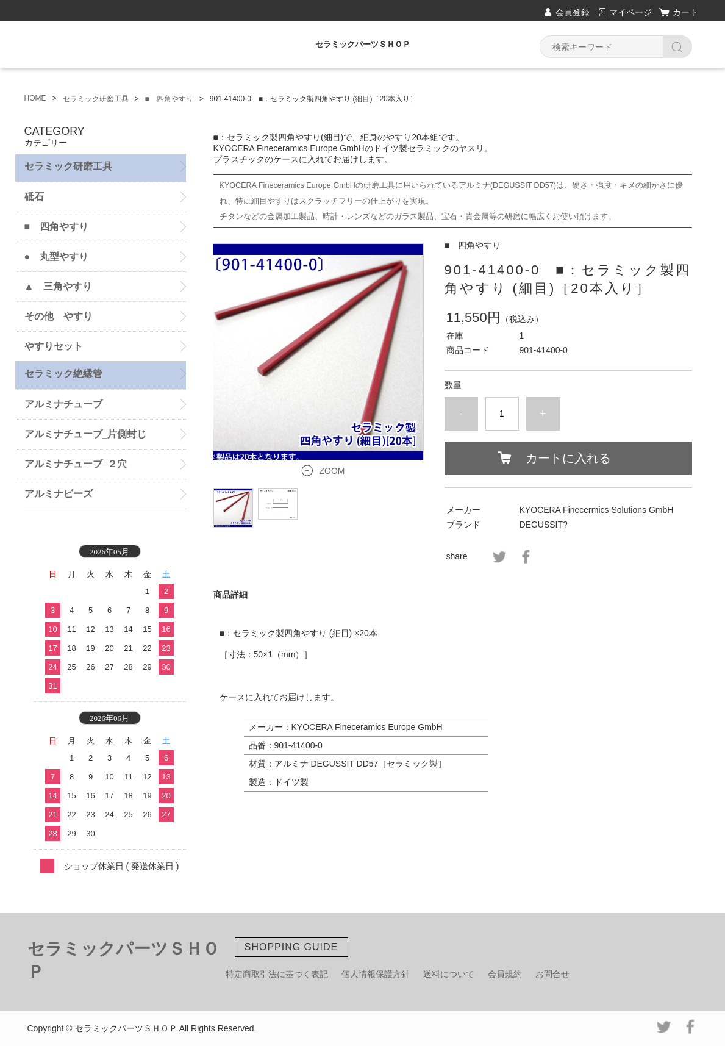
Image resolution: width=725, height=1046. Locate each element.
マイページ (630, 12)
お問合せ (552, 974)
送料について (448, 974)
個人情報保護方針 (375, 974)
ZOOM (332, 471)
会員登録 (572, 12)
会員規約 (505, 974)
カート (685, 12)
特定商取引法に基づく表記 (277, 974)
